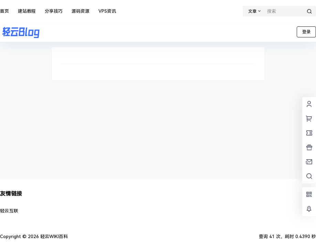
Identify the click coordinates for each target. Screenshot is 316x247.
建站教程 (27, 11)
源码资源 (80, 11)
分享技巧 (54, 11)
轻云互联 (9, 210)
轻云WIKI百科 (53, 236)
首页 (4, 11)
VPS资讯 (107, 11)
